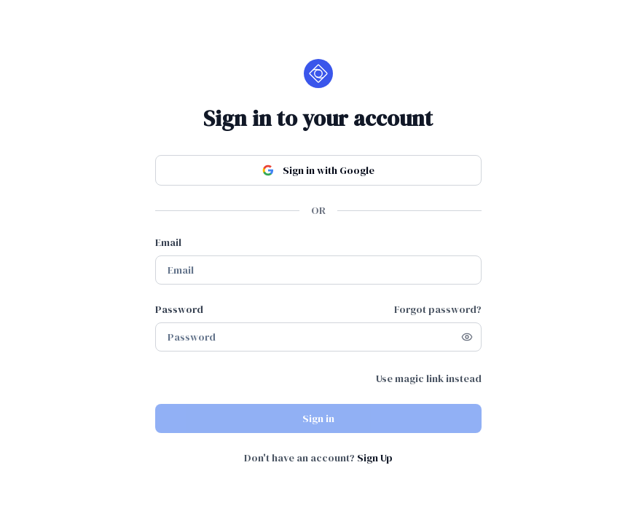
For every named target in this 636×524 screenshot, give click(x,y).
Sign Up (375, 457)
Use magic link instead (429, 378)
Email (168, 242)
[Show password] (467, 337)
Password (179, 309)
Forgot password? (438, 309)
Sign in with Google (318, 170)
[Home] (318, 73)
